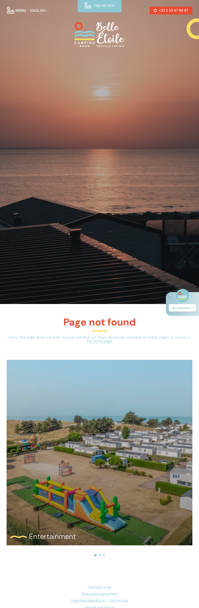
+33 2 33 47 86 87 (173, 10)
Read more (31, 372)
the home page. (99, 341)
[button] (95, 555)
